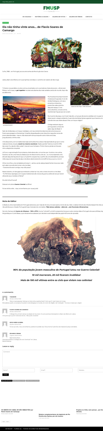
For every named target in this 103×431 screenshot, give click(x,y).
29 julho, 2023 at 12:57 (15, 324)
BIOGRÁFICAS (5, 22)
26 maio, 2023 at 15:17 (15, 311)
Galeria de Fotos (58, 16)
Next (8, 422)
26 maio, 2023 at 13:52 (15, 298)
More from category (32, 380)
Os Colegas (27, 16)
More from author (19, 380)
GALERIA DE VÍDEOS (75, 16)
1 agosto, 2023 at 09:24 (16, 335)
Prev (3, 422)
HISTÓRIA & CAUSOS (41, 16)
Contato (89, 16)
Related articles (7, 380)
